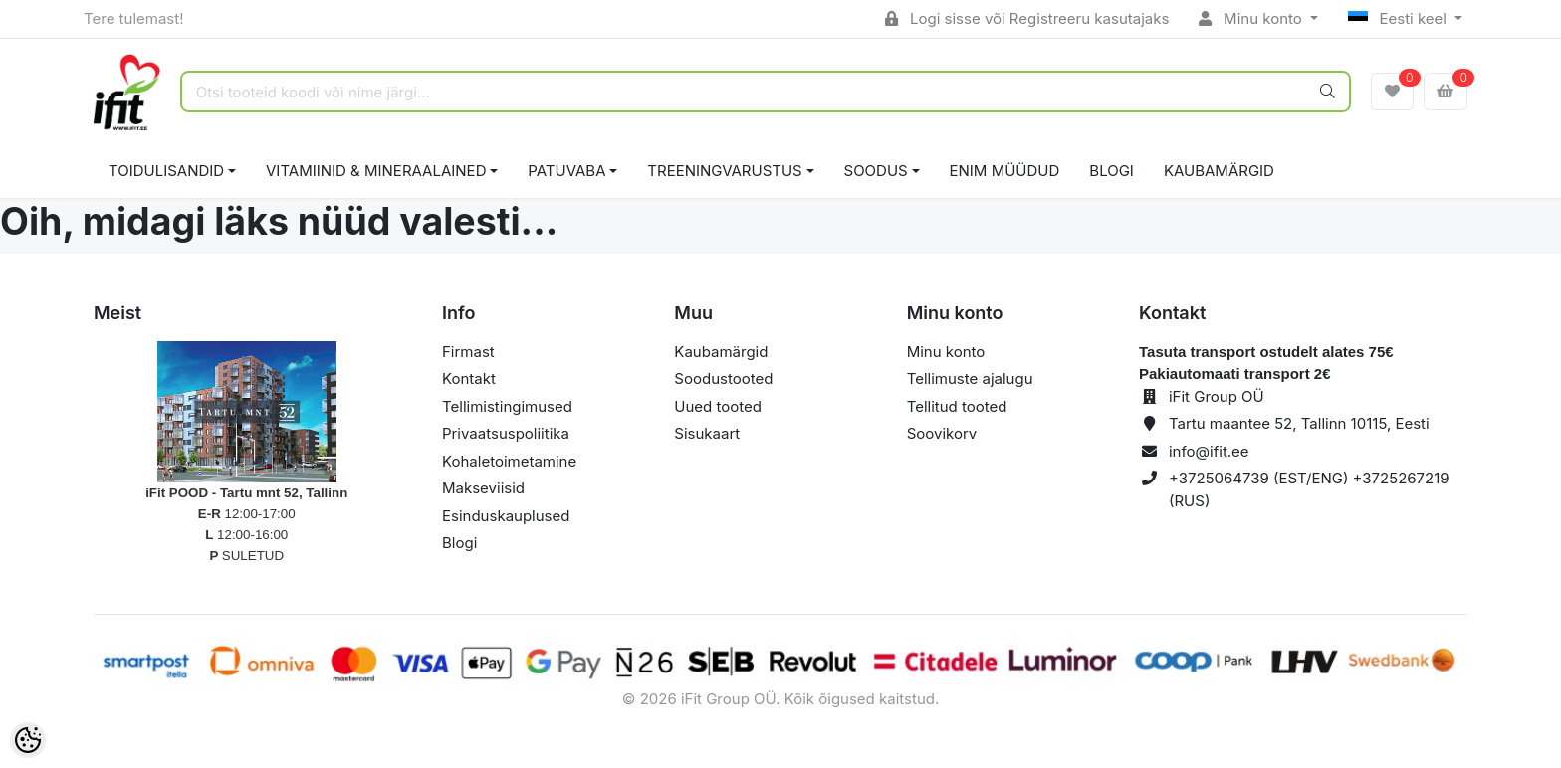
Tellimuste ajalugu (970, 378)
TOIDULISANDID (166, 170)
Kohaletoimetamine (509, 461)
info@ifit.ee (1209, 451)
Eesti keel (1399, 18)
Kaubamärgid (1219, 170)
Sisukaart (707, 433)
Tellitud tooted (957, 406)
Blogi (459, 542)
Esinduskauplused (505, 515)
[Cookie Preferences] (28, 740)
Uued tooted (718, 406)
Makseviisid (483, 488)
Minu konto (1252, 18)
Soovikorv (942, 433)
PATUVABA (566, 170)
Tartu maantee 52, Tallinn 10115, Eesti (1299, 423)
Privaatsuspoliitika (505, 433)
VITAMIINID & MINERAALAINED (376, 170)
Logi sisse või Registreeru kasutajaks (1027, 18)
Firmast (468, 351)
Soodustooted (723, 378)
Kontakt (469, 378)
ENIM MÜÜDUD (1005, 170)
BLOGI (1111, 170)
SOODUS (876, 170)
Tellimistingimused (507, 406)
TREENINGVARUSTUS (724, 170)
